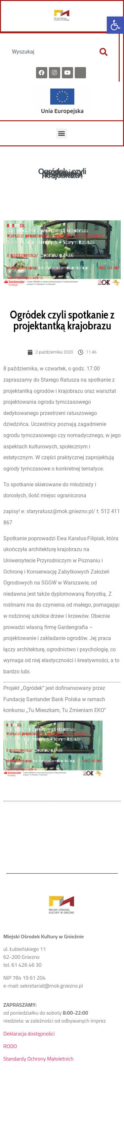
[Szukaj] (103, 52)
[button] (115, 25)
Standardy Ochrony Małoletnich (38, 1059)
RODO (10, 1046)
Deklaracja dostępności (29, 1033)
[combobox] (48, 52)
